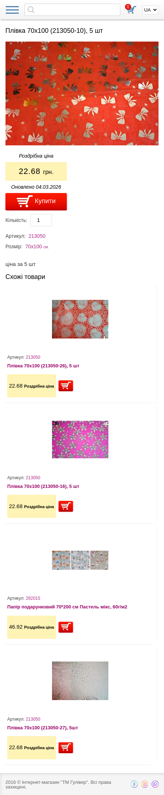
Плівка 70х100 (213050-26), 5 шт (43, 365)
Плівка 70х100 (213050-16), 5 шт (43, 486)
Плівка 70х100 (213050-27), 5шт (42, 727)
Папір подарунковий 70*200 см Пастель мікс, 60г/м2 (67, 607)
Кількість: (16, 220)
